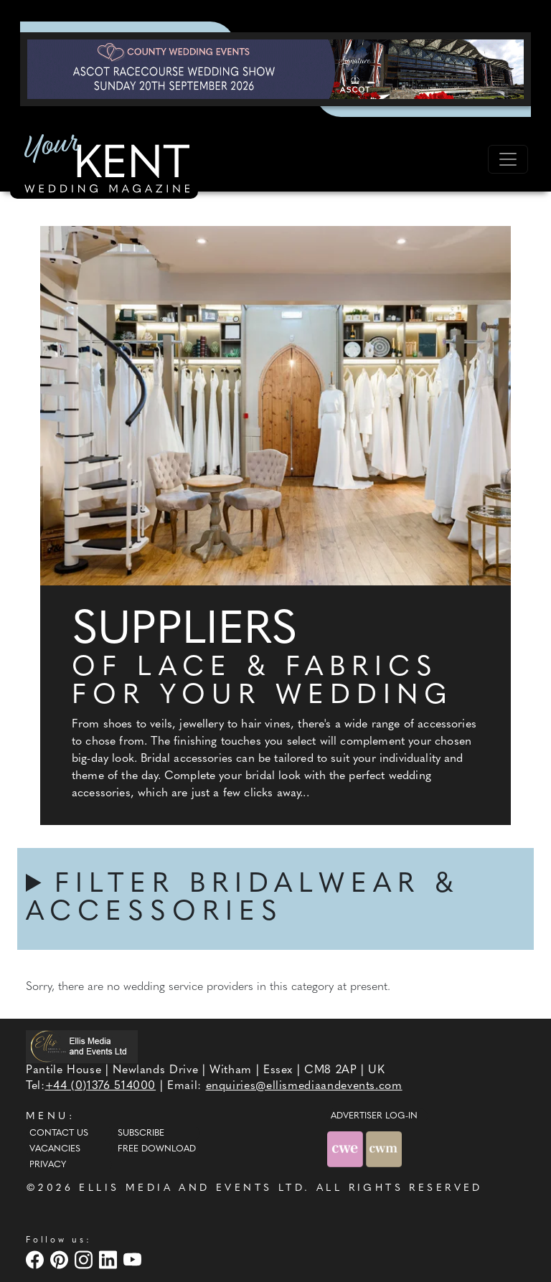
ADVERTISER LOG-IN (374, 1116)
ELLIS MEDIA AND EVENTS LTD (191, 1188)
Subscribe (141, 1133)
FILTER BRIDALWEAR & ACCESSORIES (242, 899)
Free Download (157, 1149)
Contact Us (58, 1133)
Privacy (47, 1165)
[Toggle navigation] (508, 159)
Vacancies (54, 1149)
